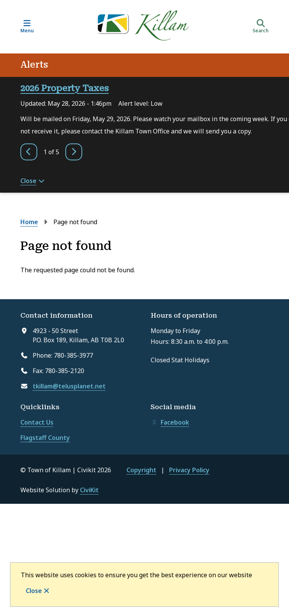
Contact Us (36, 422)
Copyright (141, 470)
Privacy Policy (189, 470)
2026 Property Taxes (64, 88)
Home (29, 222)
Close (34, 590)
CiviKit (89, 490)
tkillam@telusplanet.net (69, 386)
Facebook (170, 422)
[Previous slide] (28, 151)
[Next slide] (73, 151)
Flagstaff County (45, 437)
